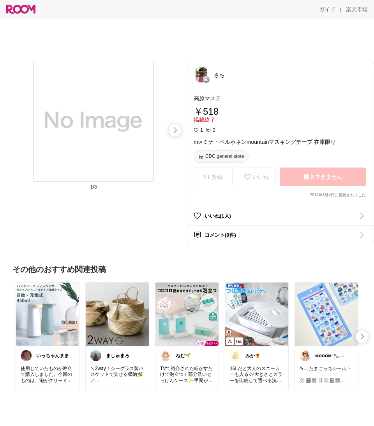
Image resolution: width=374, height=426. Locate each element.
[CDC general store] (221, 156)
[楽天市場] (357, 9)
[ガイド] (327, 9)
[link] (47, 314)
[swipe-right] (175, 130)
